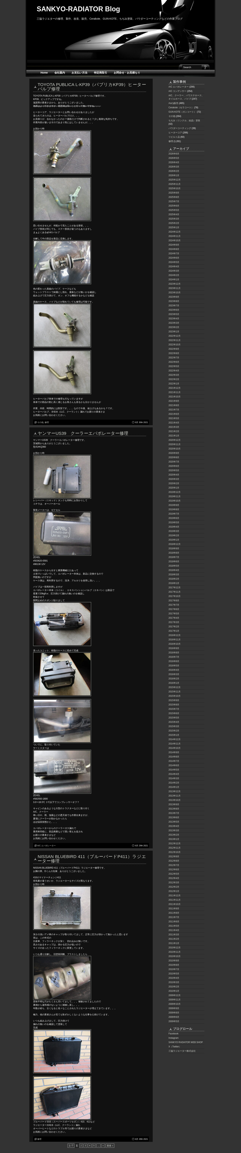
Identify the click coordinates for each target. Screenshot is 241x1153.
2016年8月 (174, 652)
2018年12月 (175, 544)
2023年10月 (175, 292)
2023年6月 (174, 310)
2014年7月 (174, 761)
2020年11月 (175, 444)
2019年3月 (174, 531)
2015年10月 (175, 696)
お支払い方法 (79, 72)
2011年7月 (174, 917)
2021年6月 (174, 414)
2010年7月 (174, 969)
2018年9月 (174, 548)
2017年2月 (174, 626)
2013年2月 (174, 834)
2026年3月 (174, 166)
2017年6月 (174, 609)
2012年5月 (174, 874)
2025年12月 (175, 179)
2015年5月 (174, 717)
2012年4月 (174, 878)
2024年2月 (174, 275)
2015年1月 (174, 735)
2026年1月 (174, 175)
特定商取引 (100, 72)
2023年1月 (174, 331)
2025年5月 (174, 210)
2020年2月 (174, 483)
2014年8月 (174, 756)
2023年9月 (174, 297)
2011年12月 (175, 895)
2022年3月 (174, 375)
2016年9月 (174, 648)
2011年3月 (174, 934)
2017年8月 (174, 600)
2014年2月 (174, 782)
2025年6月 (174, 205)
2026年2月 (174, 171)
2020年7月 (174, 461)
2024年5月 (174, 262)
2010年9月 (174, 960)
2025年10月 (175, 188)
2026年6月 (174, 153)
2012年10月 (175, 852)
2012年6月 (174, 869)
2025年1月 (174, 227)
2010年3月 (174, 982)
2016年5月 (174, 665)
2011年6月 (174, 921)
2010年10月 (175, 956)
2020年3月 (174, 479)
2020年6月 (174, 466)
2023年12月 (175, 284)
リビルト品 (174, 137)
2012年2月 (174, 887)
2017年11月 (175, 592)
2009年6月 (174, 1017)
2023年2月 (174, 327)
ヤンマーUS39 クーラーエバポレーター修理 (83, 433)
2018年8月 (174, 553)
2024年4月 (174, 266)
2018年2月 (174, 579)
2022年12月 (175, 336)
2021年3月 (174, 427)
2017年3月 (174, 622)
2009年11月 (175, 999)
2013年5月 (174, 821)
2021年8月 (174, 405)
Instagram (173, 1038)
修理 (47, 422)
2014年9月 (174, 752)
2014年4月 (174, 774)
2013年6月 (174, 817)
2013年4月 (174, 826)
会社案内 (59, 72)
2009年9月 (174, 1008)
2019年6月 (174, 518)
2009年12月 (175, 995)
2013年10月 (175, 800)
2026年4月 (174, 162)
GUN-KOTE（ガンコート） (182, 112)
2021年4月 (174, 422)
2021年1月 (174, 435)
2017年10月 (175, 596)
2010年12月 (175, 947)
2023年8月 (174, 301)
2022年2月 (174, 379)
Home (44, 72)
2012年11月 (175, 848)
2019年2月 (174, 535)
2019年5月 (174, 522)
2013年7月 (174, 813)
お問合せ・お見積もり (127, 72)
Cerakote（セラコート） (181, 107)
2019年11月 (175, 496)
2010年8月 (174, 965)
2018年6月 (174, 561)
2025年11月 (175, 184)
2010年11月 (175, 952)
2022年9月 (174, 349)
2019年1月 (174, 539)
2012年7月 (174, 865)
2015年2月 (174, 730)
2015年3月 (174, 726)
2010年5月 (174, 973)
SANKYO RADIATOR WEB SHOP (186, 1042)
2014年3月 (174, 778)
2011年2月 (174, 939)
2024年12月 (175, 231)
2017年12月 (175, 587)
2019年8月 (174, 509)
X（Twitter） (175, 1046)
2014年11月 (175, 743)
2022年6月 (174, 362)
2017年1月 (174, 631)
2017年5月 (174, 613)
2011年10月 (175, 904)
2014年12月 (175, 739)
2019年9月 (174, 505)
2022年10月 (175, 344)
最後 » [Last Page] (110, 1145)
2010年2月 (174, 986)
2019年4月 (174, 526)
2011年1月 (174, 943)
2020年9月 (174, 453)
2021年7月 (174, 409)
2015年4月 (174, 722)
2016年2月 (174, 678)
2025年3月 (174, 218)
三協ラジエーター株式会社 (182, 1051)
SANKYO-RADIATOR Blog (78, 9)
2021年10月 (175, 396)
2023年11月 (175, 288)
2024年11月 (175, 236)
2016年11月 (175, 639)
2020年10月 (175, 448)
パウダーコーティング (180, 128)
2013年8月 (174, 808)
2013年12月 (175, 791)
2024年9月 (174, 245)
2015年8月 (174, 704)
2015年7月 (174, 709)
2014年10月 (175, 748)
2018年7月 (174, 557)
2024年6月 (174, 258)
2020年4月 (174, 474)
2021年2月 (174, 431)
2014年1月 (174, 787)
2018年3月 (174, 574)
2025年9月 (174, 192)
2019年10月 (175, 500)
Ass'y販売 (173, 103)
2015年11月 (175, 691)
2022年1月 (174, 383)
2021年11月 (175, 392)
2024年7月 (174, 253)
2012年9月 (174, 856)
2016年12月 (175, 635)
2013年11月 (175, 795)
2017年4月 (174, 618)
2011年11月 (175, 900)
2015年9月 (174, 700)
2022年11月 (175, 340)
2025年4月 (174, 214)
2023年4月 (174, 318)
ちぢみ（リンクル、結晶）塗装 (184, 120)
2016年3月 (174, 674)
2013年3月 (174, 830)
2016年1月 (174, 683)
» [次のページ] (103, 1145)
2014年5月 (174, 769)
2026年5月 (174, 158)
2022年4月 (174, 370)
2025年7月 (174, 201)
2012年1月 (174, 891)
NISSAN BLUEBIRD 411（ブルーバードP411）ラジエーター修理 (92, 858)
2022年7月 (174, 357)
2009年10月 (175, 1004)
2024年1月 (174, 279)
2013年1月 (174, 839)
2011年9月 (174, 908)
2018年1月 (174, 583)
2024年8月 (174, 249)
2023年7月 (174, 305)
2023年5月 (174, 314)
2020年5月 (174, 470)
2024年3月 (174, 271)
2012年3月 (174, 882)
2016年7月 (174, 657)
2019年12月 (175, 492)
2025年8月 (174, 197)
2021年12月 (175, 388)
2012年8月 (174, 861)
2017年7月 (174, 605)
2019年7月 (174, 513)
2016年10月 (175, 644)
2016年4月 (174, 670)
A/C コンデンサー (177, 91)
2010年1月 (174, 991)
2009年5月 (174, 1021)
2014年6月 (174, 765)
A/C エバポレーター (46, 845)
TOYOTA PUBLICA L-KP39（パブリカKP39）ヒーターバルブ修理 (92, 86)
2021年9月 (174, 401)
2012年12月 (175, 843)
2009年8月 (174, 1012)
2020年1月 (174, 487)
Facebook (173, 1033)
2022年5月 (174, 366)
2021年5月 (174, 418)
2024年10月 (175, 240)
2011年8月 (174, 913)
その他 (40, 422)
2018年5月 (174, 566)
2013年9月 (174, 804)
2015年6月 (174, 713)
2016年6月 (174, 661)
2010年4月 (174, 978)
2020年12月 (175, 440)
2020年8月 (174, 457)
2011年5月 (174, 926)
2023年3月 (174, 323)
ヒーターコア (175, 132)
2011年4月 (174, 930)
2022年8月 (174, 353)
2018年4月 (174, 570)
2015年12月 (175, 687)
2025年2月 (174, 223)
